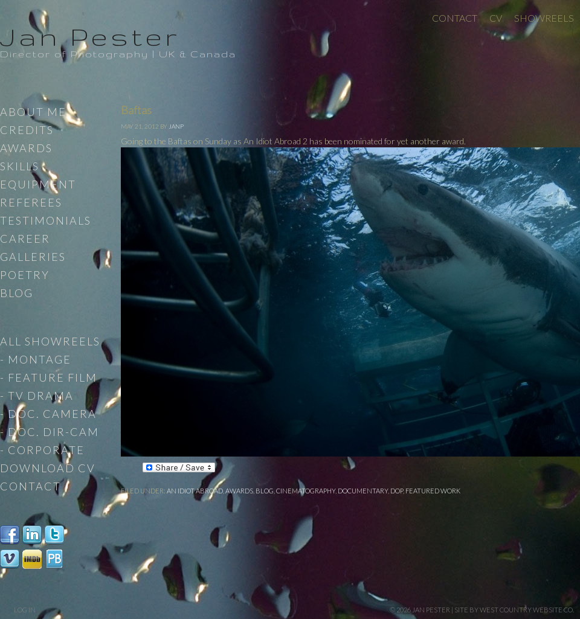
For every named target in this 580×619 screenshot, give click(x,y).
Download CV (47, 468)
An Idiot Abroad (195, 491)
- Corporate (42, 450)
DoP (396, 491)
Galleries (33, 256)
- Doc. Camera (48, 413)
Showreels (544, 18)
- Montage (35, 359)
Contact (454, 18)
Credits (27, 129)
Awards (239, 491)
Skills (19, 166)
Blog (265, 491)
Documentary (363, 491)
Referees (31, 202)
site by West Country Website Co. (514, 610)
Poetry (25, 274)
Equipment (38, 184)
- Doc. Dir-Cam (49, 431)
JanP (176, 126)
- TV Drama (37, 395)
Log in (25, 610)
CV (495, 18)
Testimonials (45, 220)
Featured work (432, 491)
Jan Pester (90, 36)
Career (25, 238)
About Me (33, 111)
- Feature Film (48, 377)
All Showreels (50, 341)
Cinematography (305, 491)
